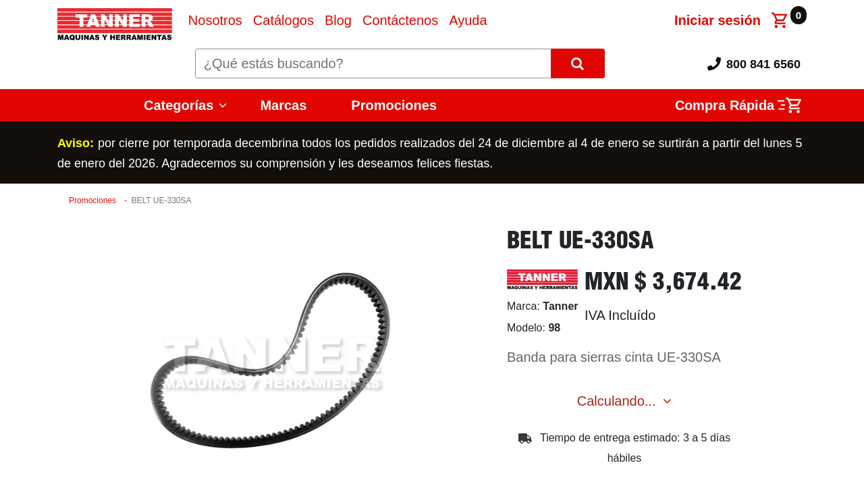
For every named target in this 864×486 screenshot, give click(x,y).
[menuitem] (215, 20)
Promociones (394, 105)
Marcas (283, 105)
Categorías (178, 105)
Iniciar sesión (717, 20)
